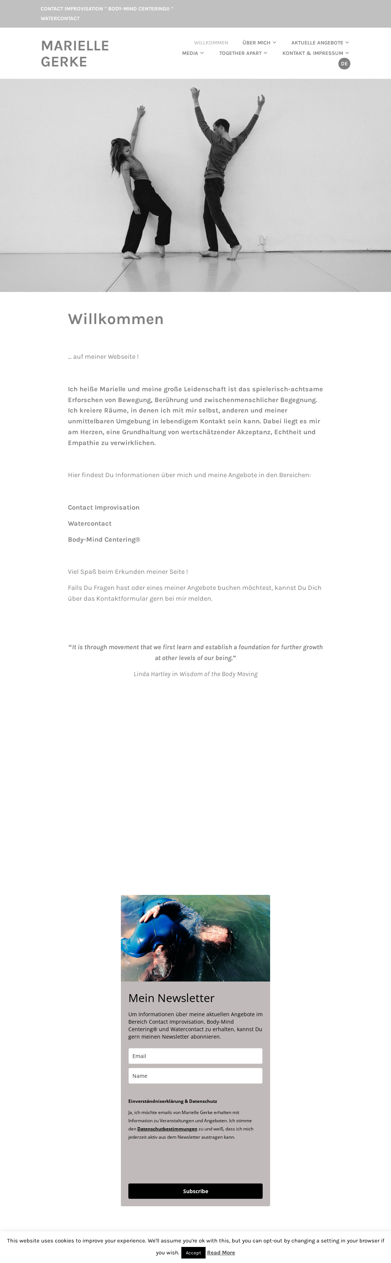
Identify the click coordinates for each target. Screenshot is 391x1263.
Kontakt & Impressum (312, 53)
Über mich (256, 42)
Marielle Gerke (77, 53)
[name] (195, 1075)
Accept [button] (193, 1253)
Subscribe (195, 1190)
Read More (221, 1252)
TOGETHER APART (240, 53)
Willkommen (211, 42)
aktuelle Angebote (317, 42)
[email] (195, 1055)
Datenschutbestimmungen (167, 1128)
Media (190, 53)
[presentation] (185, 1160)
